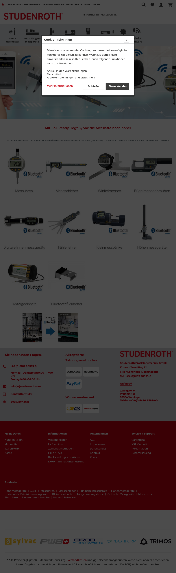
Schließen (94, 86)
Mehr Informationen (60, 86)
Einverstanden (118, 86)
